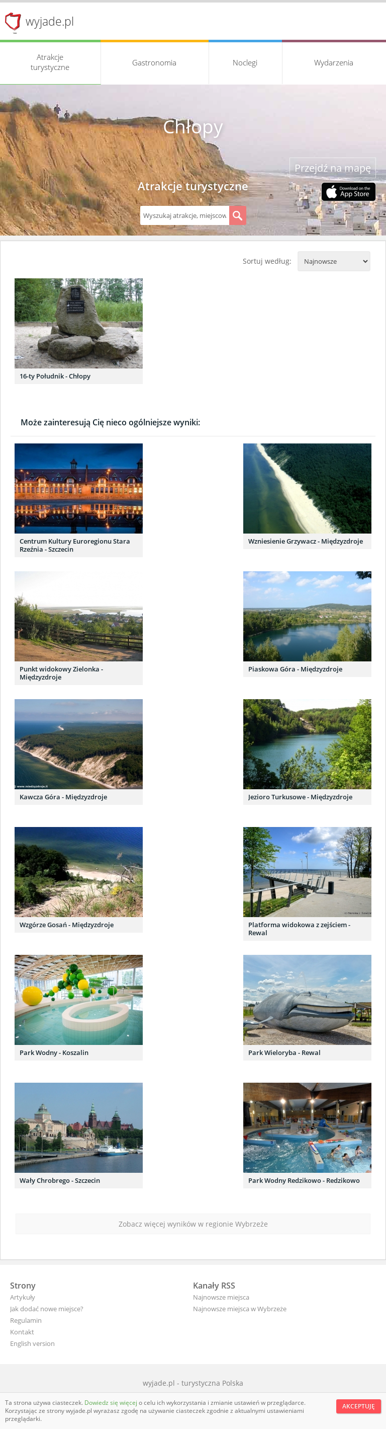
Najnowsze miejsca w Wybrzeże (239, 1308)
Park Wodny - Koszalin (54, 1052)
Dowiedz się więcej (111, 1402)
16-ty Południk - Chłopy (55, 376)
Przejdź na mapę (333, 168)
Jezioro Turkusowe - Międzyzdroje (300, 797)
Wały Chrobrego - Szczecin (60, 1180)
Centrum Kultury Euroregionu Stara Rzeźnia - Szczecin (75, 545)
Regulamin (26, 1320)
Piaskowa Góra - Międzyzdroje (295, 669)
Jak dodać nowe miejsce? (46, 1308)
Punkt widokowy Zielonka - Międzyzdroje (61, 673)
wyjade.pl (50, 21)
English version (32, 1343)
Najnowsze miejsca (221, 1297)
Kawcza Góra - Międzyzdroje (63, 797)
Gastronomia (154, 62)
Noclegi (245, 62)
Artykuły (22, 1297)
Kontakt (22, 1331)
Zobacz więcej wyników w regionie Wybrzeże (193, 1224)
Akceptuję (358, 1406)
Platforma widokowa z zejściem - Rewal (299, 929)
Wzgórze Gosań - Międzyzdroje (67, 925)
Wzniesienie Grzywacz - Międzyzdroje (305, 541)
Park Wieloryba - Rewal (284, 1052)
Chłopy (193, 126)
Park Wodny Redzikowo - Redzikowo (304, 1180)
